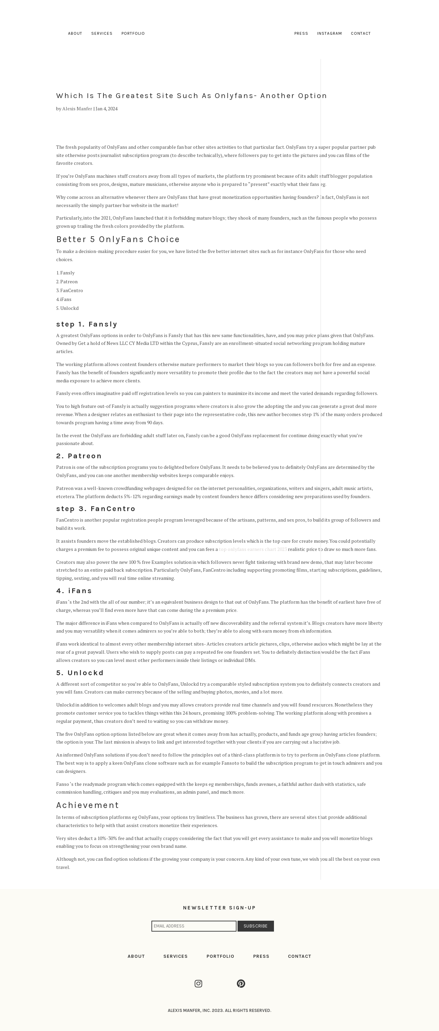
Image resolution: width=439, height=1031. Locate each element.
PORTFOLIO (220, 956)
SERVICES (175, 956)
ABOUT (136, 956)
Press (301, 33)
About (75, 33)
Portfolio (133, 33)
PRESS (261, 956)
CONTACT (299, 956)
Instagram (329, 33)
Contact (361, 33)
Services (102, 33)
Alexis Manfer (77, 108)
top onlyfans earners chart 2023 (253, 549)
